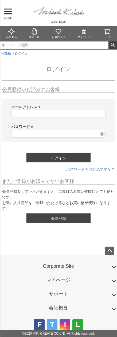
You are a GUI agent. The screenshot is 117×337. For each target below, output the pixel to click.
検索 (112, 45)
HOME (6, 53)
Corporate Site (58, 266)
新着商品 (11, 33)
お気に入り (58, 33)
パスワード (23, 127)
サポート (58, 294)
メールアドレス (26, 107)
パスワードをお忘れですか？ (90, 169)
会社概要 (58, 308)
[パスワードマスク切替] (102, 133)
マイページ (84, 33)
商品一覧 (34, 33)
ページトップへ (109, 251)
